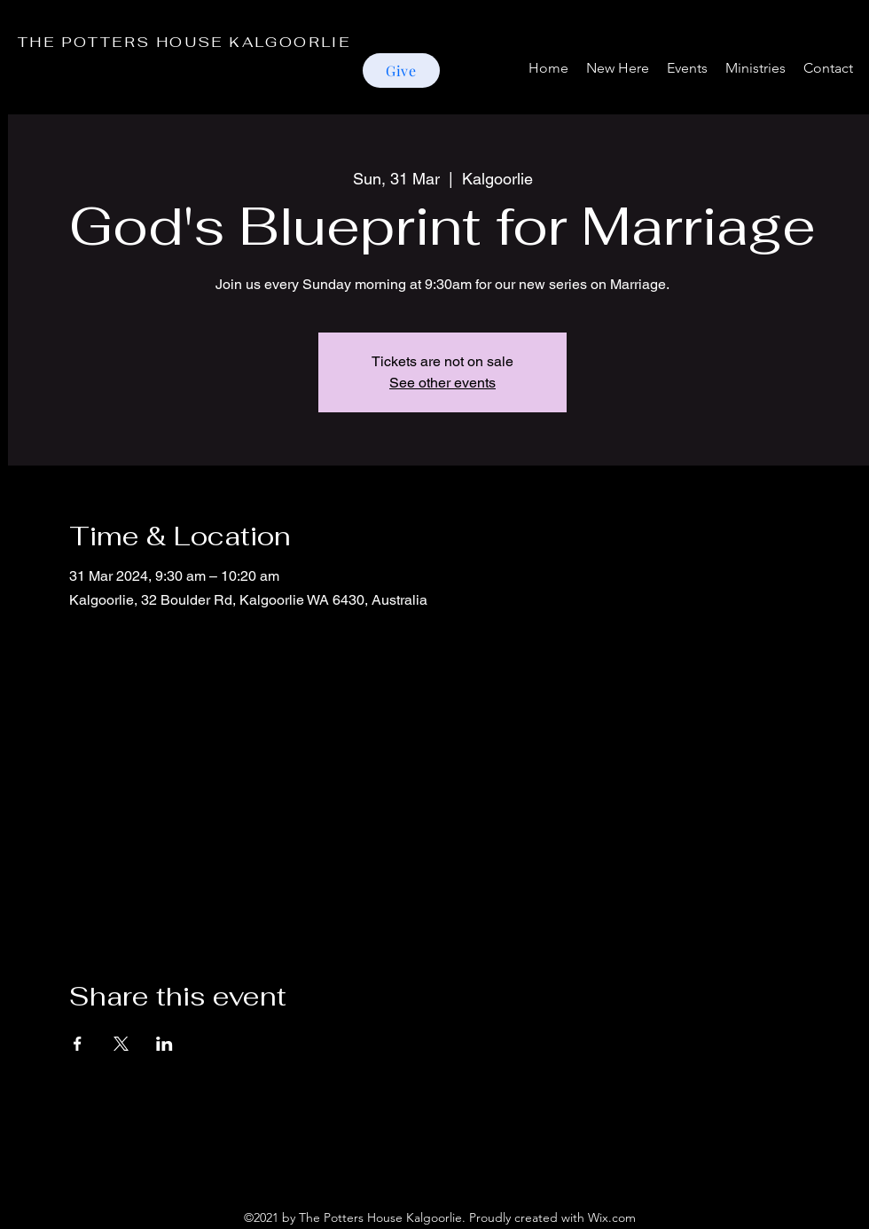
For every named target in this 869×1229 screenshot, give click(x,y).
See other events (442, 382)
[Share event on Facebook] (77, 1044)
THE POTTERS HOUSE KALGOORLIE (184, 42)
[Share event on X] (121, 1044)
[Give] (401, 70)
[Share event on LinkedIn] (164, 1044)
